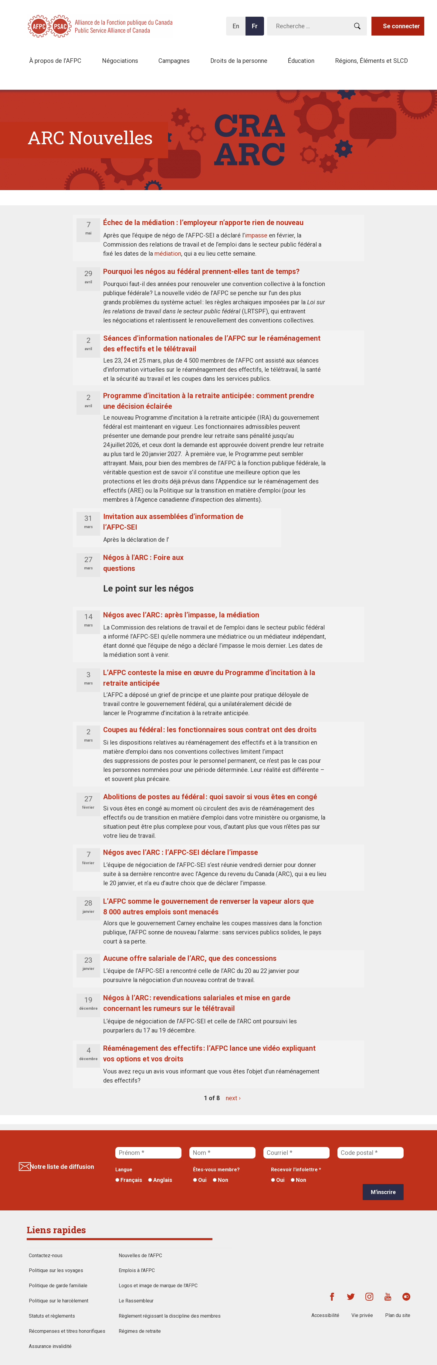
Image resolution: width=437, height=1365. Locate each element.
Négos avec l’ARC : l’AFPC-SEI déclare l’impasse (180, 852)
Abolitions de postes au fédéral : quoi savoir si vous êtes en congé (211, 797)
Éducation (301, 60)
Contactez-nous (46, 1255)
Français (128, 1180)
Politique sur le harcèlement (58, 1301)
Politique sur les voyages (56, 1270)
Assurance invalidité (50, 1346)
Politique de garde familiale (58, 1285)
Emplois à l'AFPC (137, 1270)
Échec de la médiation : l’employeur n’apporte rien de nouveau (203, 222)
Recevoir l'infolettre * (296, 1169)
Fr (256, 29)
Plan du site (397, 1315)
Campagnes (174, 60)
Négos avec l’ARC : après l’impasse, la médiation (181, 615)
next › (233, 1098)
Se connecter (401, 26)
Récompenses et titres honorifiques (67, 1331)
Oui (200, 1180)
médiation (167, 253)
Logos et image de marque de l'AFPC (158, 1285)
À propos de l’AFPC (55, 60)
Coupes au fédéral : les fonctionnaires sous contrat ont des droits (210, 729)
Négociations (120, 60)
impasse (256, 235)
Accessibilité (325, 1315)
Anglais (160, 1180)
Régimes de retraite (140, 1331)
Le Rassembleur (136, 1301)
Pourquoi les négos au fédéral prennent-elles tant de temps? (201, 271)
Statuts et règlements (52, 1316)
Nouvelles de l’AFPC (140, 1255)
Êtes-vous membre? (216, 1169)
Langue (123, 1169)
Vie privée (362, 1315)
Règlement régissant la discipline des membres (170, 1316)
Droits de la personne (238, 60)
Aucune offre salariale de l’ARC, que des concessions (189, 958)
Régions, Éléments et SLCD (371, 60)
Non (220, 1180)
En (237, 29)
